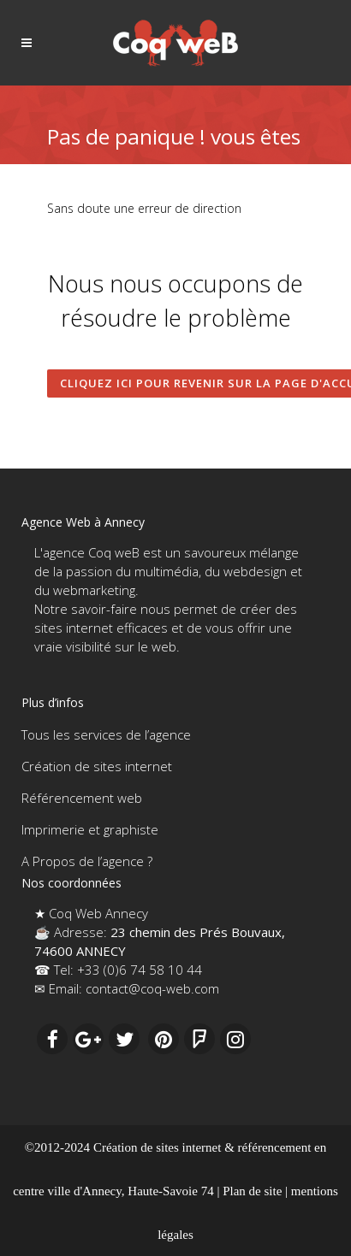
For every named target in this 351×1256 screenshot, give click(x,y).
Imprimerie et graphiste (89, 829)
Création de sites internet (96, 766)
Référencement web (81, 797)
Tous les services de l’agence (106, 734)
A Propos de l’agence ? (86, 861)
